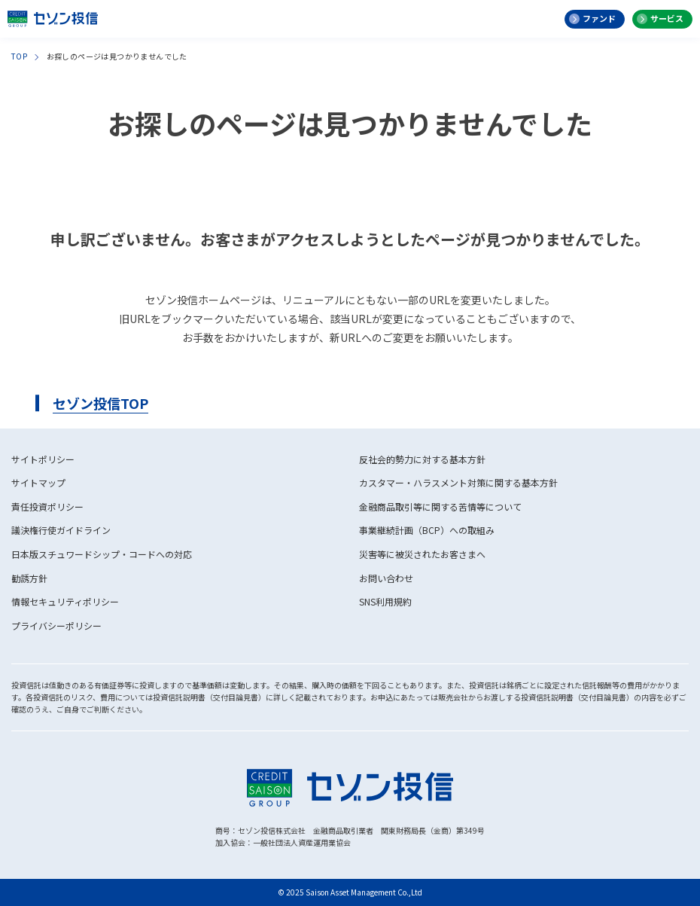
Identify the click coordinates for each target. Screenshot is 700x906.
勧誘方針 (29, 578)
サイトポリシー (43, 459)
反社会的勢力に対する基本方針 (422, 459)
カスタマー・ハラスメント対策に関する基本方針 (458, 482)
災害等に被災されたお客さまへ (422, 554)
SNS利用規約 (385, 601)
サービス (666, 18)
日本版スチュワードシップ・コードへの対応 (101, 554)
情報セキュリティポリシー (65, 601)
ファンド (599, 18)
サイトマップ (38, 482)
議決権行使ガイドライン (61, 529)
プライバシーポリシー (56, 625)
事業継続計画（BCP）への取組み (427, 529)
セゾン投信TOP (100, 403)
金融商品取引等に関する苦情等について (440, 506)
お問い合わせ (386, 578)
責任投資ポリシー (47, 506)
